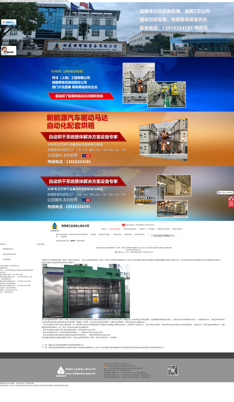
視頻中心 (143, 229)
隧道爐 (93, 234)
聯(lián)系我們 (177, 229)
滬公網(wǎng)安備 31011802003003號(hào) (119, 366)
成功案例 (152, 229)
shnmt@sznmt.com (11, 290)
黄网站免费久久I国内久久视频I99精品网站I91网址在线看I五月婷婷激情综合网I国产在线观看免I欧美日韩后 (34, 1)
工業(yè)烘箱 (117, 234)
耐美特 (73, 241)
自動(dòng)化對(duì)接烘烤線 (78, 234)
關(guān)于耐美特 (164, 229)
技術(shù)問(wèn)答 (129, 229)
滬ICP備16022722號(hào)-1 (120, 364)
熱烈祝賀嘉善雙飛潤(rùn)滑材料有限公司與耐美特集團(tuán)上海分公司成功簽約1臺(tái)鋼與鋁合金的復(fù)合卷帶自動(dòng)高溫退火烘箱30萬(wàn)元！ (107, 347)
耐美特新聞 (81, 241)
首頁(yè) (104, 229)
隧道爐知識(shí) (8, 249)
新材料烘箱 (128, 234)
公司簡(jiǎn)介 (104, 355)
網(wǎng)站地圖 (129, 355)
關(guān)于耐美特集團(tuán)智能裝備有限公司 (66, 345)
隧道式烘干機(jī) (104, 234)
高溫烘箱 (64, 236)
